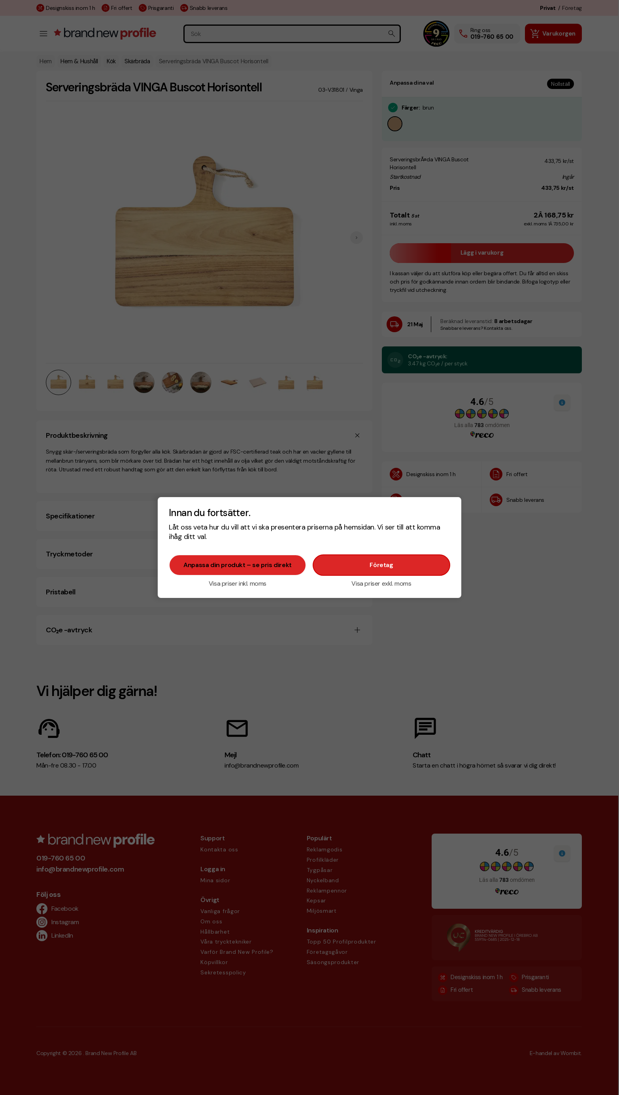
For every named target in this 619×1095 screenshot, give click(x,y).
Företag (381, 565)
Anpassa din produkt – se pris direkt (237, 565)
